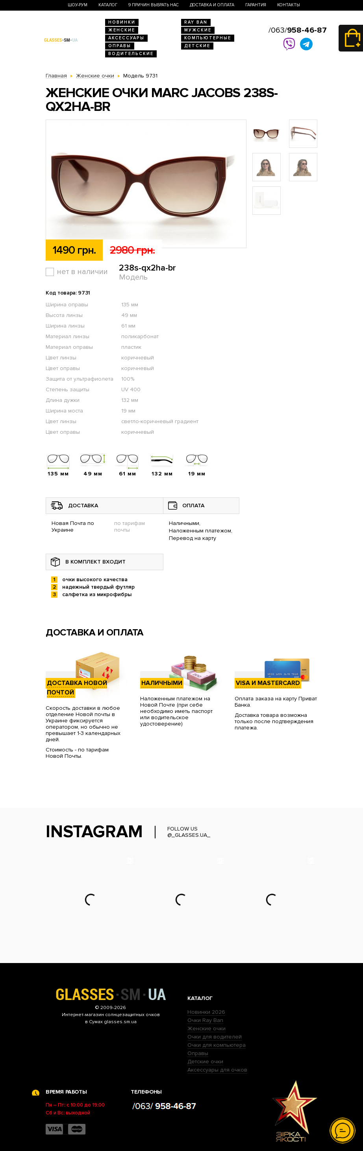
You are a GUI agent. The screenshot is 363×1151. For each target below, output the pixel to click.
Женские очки (206, 1028)
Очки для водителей (214, 1036)
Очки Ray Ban (205, 1020)
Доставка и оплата (212, 4)
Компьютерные (207, 38)
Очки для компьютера (216, 1045)
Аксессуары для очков (217, 1069)
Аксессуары (126, 38)
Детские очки (205, 1061)
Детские (197, 45)
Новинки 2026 (206, 1012)
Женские (121, 30)
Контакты (288, 4)
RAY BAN (195, 22)
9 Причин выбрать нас (153, 4)
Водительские (131, 53)
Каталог (107, 4)
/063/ (298, 30)
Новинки (121, 22)
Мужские (197, 30)
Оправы (119, 45)
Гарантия (255, 4)
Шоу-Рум (77, 4)
